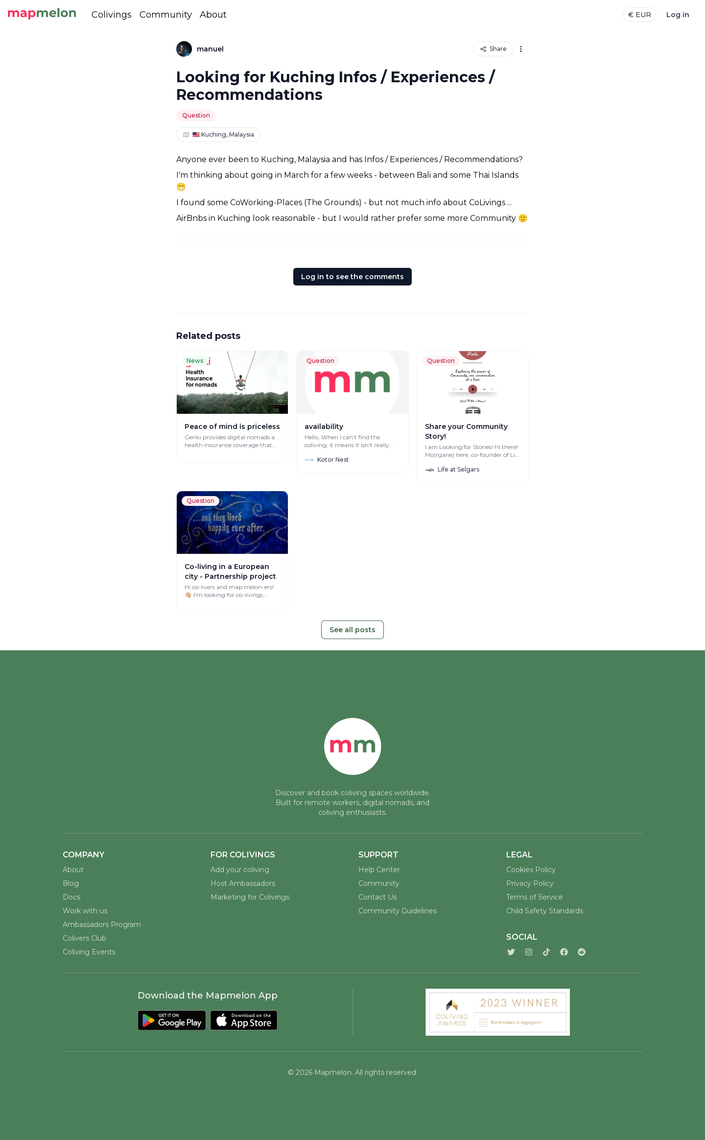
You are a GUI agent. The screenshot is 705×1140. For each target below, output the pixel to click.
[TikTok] (546, 952)
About (213, 14)
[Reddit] (582, 952)
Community (166, 14)
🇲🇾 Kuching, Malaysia (218, 134)
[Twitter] (511, 952)
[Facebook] (564, 952)
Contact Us (377, 897)
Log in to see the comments (352, 276)
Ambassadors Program (102, 924)
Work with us (85, 910)
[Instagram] (529, 952)
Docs (71, 897)
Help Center (379, 869)
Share (493, 48)
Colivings (112, 14)
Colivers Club (84, 938)
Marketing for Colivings (250, 897)
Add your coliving (240, 869)
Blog (71, 883)
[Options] (521, 49)
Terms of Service (534, 897)
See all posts (352, 629)
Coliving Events (89, 952)
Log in (677, 14)
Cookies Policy (531, 869)
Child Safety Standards (544, 910)
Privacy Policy (530, 883)
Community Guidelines (397, 910)
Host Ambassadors (243, 883)
